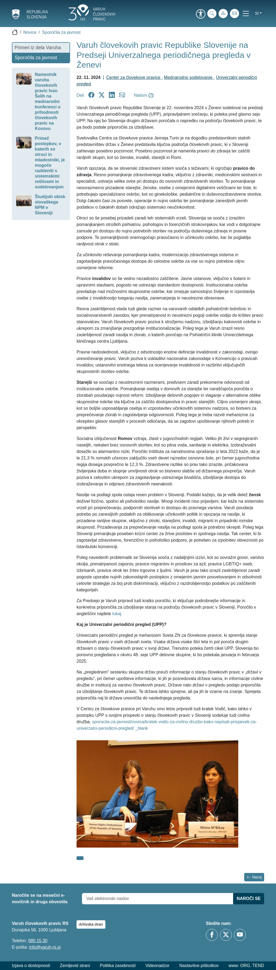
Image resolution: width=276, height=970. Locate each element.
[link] (200, 14)
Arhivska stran (91, 924)
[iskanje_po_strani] (211, 13)
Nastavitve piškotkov (199, 965)
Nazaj (254, 877)
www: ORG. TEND (246, 965)
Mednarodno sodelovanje (188, 77)
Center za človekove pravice (133, 77)
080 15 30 (37, 940)
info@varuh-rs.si (45, 947)
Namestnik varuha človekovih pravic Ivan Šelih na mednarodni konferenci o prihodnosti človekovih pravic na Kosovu (47, 101)
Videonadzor (157, 965)
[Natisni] (144, 95)
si (256, 13)
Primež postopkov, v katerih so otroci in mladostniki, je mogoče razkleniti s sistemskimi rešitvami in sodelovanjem (50, 162)
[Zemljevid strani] (223, 13)
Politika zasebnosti (118, 965)
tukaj (117, 613)
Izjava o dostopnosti (31, 965)
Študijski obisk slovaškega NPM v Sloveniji (50, 204)
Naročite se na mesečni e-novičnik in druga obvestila (39, 898)
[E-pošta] (234, 13)
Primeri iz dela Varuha (38, 47)
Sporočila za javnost (61, 32)
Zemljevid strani (75, 965)
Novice (29, 32)
